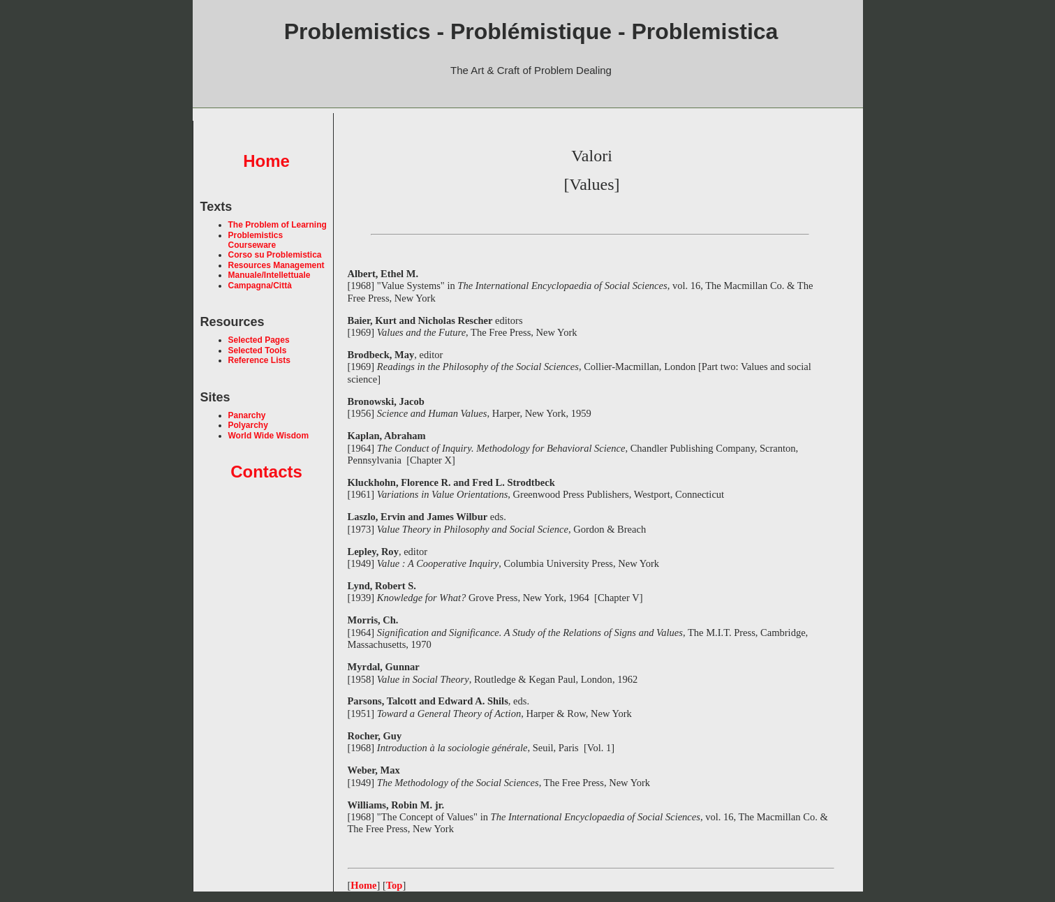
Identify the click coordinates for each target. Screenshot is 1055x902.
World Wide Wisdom (268, 436)
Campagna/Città (260, 285)
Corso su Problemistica (275, 255)
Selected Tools (257, 350)
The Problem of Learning (277, 225)
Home (266, 160)
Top (394, 885)
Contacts (266, 471)
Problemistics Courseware (255, 240)
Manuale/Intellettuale (269, 275)
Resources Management (276, 265)
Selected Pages (259, 340)
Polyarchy (248, 425)
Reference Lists (259, 360)
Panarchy (247, 415)
